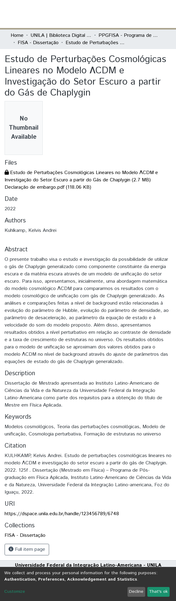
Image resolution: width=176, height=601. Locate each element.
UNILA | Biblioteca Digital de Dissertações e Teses (61, 35)
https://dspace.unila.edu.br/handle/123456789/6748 (62, 513)
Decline (136, 592)
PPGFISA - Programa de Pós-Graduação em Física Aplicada (129, 35)
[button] (130, 14)
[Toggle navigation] (162, 14)
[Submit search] (121, 14)
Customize (14, 592)
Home (17, 35)
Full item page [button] (27, 549)
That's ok (158, 592)
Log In (143, 13)
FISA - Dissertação (38, 42)
